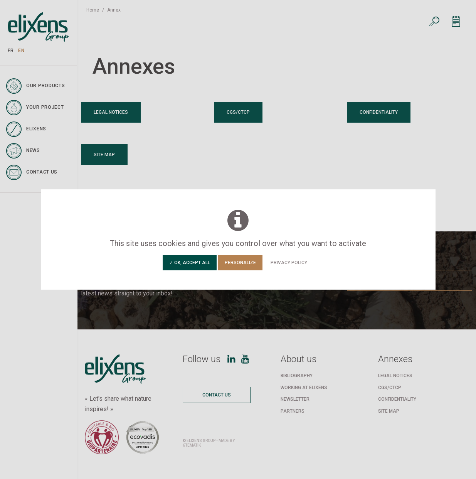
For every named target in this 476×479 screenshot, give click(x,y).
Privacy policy (289, 262)
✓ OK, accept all (189, 262)
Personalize (240, 262)
